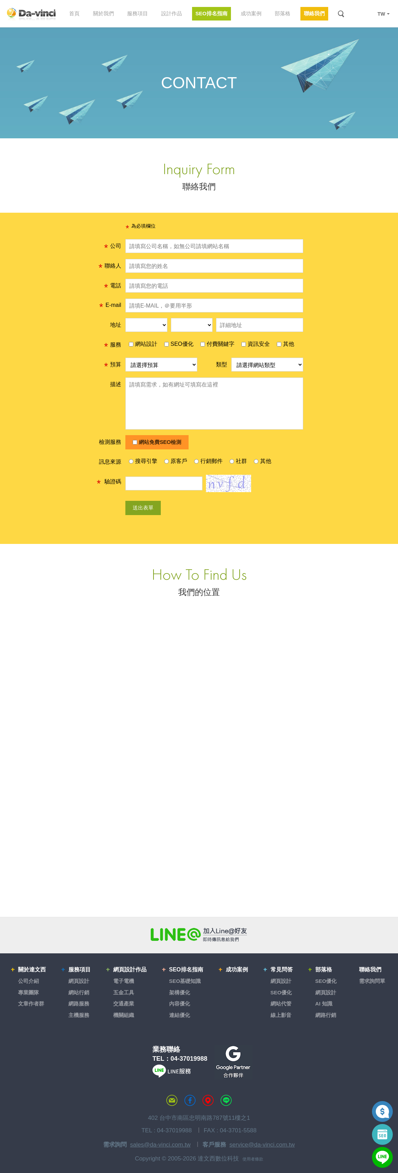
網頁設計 (78, 981)
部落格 (323, 969)
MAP (208, 1100)
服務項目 (79, 969)
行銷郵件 (208, 461)
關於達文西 (32, 969)
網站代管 (281, 1004)
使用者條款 (252, 1159)
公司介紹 (28, 981)
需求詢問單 (372, 981)
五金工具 (123, 992)
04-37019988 (189, 1058)
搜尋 (341, 14)
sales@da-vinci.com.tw (160, 1144)
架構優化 (179, 992)
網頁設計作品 (130, 969)
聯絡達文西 (171, 1100)
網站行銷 (78, 992)
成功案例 (237, 969)
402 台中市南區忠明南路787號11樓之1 (199, 1118)
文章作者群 (31, 1004)
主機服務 (78, 1015)
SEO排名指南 (186, 969)
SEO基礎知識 (185, 981)
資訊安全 (255, 344)
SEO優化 (178, 344)
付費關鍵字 (217, 344)
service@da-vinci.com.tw (262, 1144)
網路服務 (78, 1004)
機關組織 (123, 1015)
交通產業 (123, 1004)
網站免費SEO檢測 (157, 442)
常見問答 (282, 969)
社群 (238, 461)
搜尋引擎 (143, 461)
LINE (367, 14)
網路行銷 (325, 1015)
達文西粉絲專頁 (190, 1100)
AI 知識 (323, 1004)
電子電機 (123, 981)
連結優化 (179, 1015)
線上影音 (281, 1015)
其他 (285, 344)
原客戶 (175, 461)
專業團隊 (28, 992)
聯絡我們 (370, 969)
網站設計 (143, 344)
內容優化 (179, 1004)
